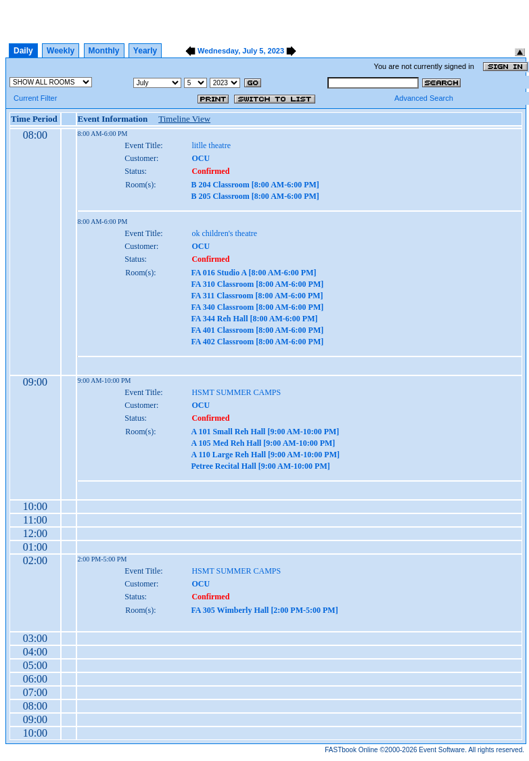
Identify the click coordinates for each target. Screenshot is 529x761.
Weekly (60, 50)
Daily (23, 50)
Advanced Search (423, 98)
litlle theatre (211, 145)
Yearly (145, 50)
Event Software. (443, 750)
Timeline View (184, 119)
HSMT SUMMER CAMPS (236, 392)
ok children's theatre (224, 233)
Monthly (104, 50)
